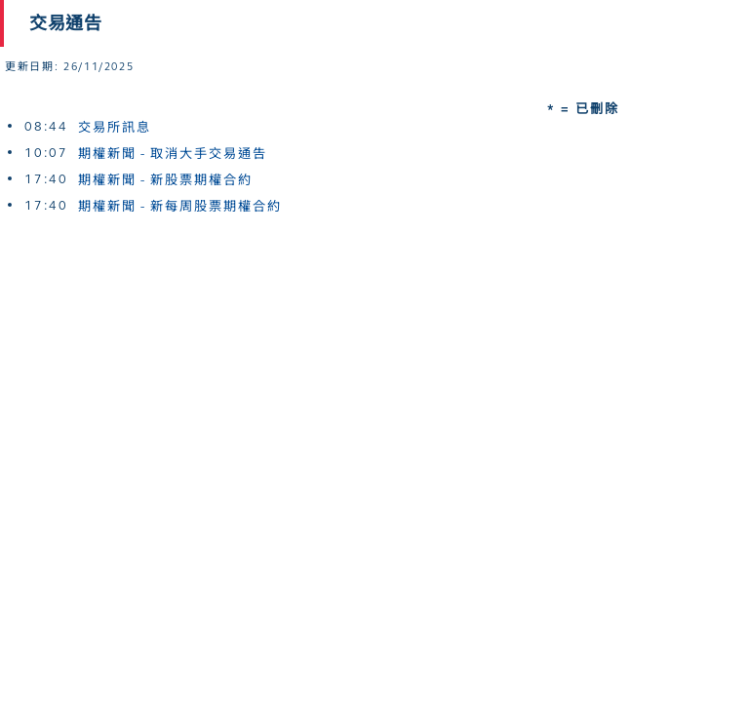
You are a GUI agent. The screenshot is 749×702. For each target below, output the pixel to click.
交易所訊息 (114, 128)
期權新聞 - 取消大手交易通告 (172, 154)
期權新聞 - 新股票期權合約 (165, 180)
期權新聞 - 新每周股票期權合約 (180, 206)
